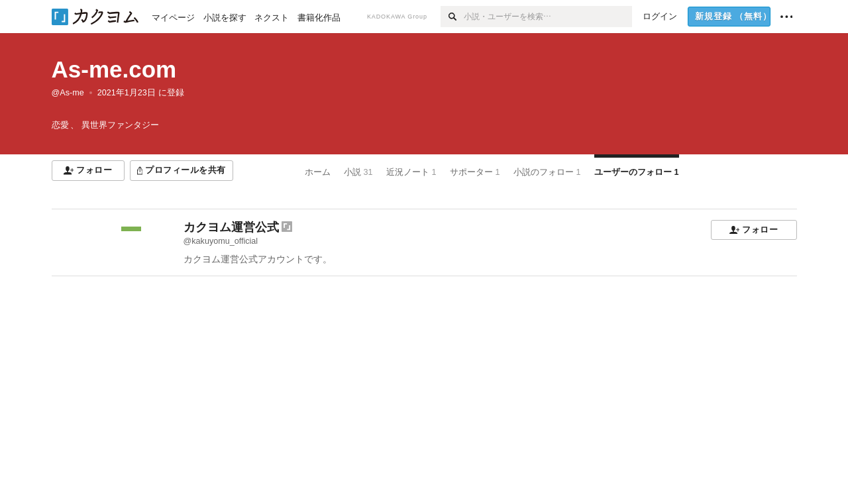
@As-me (68, 92)
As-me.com (114, 69)
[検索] (452, 16)
